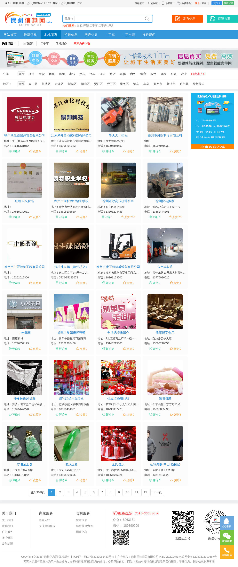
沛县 (136, 83)
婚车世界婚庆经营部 (71, 332)
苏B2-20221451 (168, 556)
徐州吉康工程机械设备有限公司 (118, 267)
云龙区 (59, 83)
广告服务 (7, 531)
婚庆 (82, 74)
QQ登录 (216, 3)
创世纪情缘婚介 (118, 332)
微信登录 (228, 3)
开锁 (86, 25)
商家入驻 (200, 74)
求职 (110, 25)
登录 (204, 3)
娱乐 (52, 74)
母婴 (123, 74)
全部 (21, 74)
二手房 (103, 25)
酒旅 (103, 74)
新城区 (72, 83)
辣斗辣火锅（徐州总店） (71, 267)
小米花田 (24, 332)
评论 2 (156, 217)
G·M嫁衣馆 (165, 267)
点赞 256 (129, 217)
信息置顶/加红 (84, 525)
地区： (7, 83)
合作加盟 (7, 543)
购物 (62, 74)
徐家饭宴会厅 (165, 332)
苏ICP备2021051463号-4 (98, 556)
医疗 (153, 74)
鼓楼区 (46, 83)
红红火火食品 (24, 201)
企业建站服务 (47, 525)
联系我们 (7, 525)
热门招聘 (28, 43)
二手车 (94, 25)
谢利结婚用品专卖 (71, 398)
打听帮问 (148, 34)
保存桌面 (139, 3)
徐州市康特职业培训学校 (71, 201)
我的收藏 (153, 3)
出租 (80, 25)
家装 (72, 74)
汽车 (92, 74)
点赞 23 (176, 217)
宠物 (163, 74)
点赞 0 (37, 151)
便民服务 (61, 43)
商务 (133, 74)
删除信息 (81, 531)
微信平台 (186, 3)
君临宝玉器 (24, 464)
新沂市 (171, 83)
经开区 (111, 83)
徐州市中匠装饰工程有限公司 (24, 267)
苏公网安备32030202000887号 (198, 556)
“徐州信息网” (51, 556)
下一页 (157, 492)
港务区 (124, 83)
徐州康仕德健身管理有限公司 (24, 135)
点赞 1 (37, 217)
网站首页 (10, 34)
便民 (32, 74)
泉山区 (33, 83)
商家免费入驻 (82, 43)
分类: (6, 74)
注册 (197, 3)
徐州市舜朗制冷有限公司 (165, 135)
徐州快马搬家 (165, 201)
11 (136, 492)
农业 (184, 74)
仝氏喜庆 (118, 464)
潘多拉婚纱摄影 (25, 398)
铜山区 (85, 83)
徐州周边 (198, 83)
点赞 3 (84, 282)
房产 (113, 74)
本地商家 (50, 34)
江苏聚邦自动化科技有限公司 (71, 135)
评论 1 (109, 217)
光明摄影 (165, 398)
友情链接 (7, 537)
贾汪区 (98, 83)
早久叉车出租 (118, 135)
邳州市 (158, 83)
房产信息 (91, 34)
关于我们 (7, 520)
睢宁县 (184, 83)
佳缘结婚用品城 (118, 398)
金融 (174, 74)
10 (127, 492)
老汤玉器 (71, 464)
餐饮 (42, 74)
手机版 (167, 3)
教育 (143, 74)
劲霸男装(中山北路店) (165, 464)
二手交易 (128, 34)
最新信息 (30, 34)
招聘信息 (71, 34)
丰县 (146, 83)
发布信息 (81, 520)
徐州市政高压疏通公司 (118, 201)
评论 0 (16, 151)
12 (145, 492)
